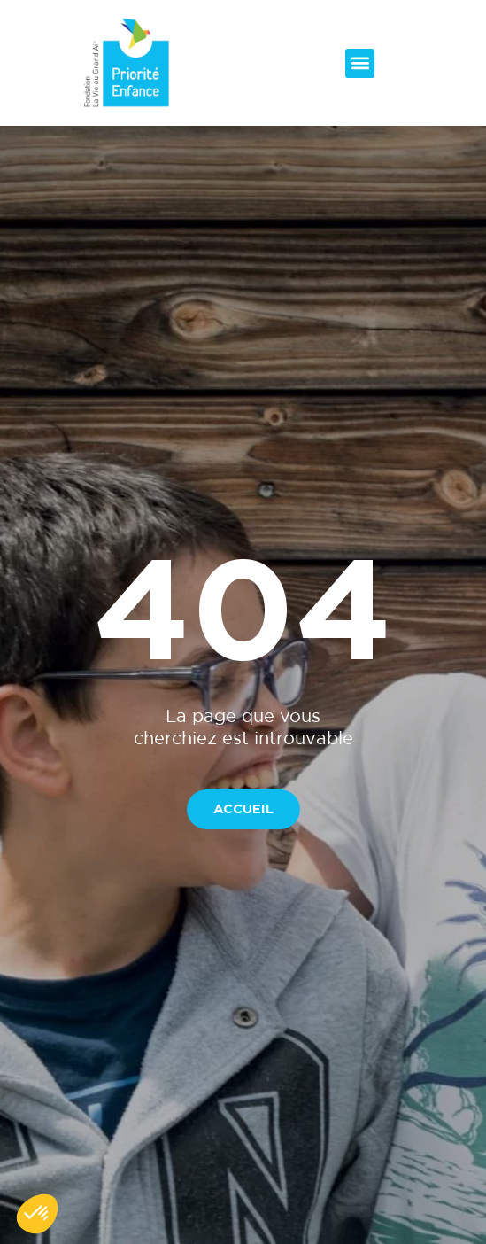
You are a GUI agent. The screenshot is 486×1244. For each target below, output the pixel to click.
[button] (359, 63)
